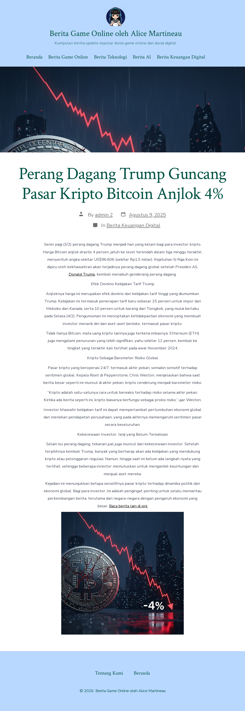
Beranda (34, 57)
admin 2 (104, 214)
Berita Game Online (68, 57)
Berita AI (142, 57)
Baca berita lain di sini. (128, 506)
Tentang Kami (109, 673)
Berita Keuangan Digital (181, 57)
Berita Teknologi (110, 57)
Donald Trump (82, 274)
